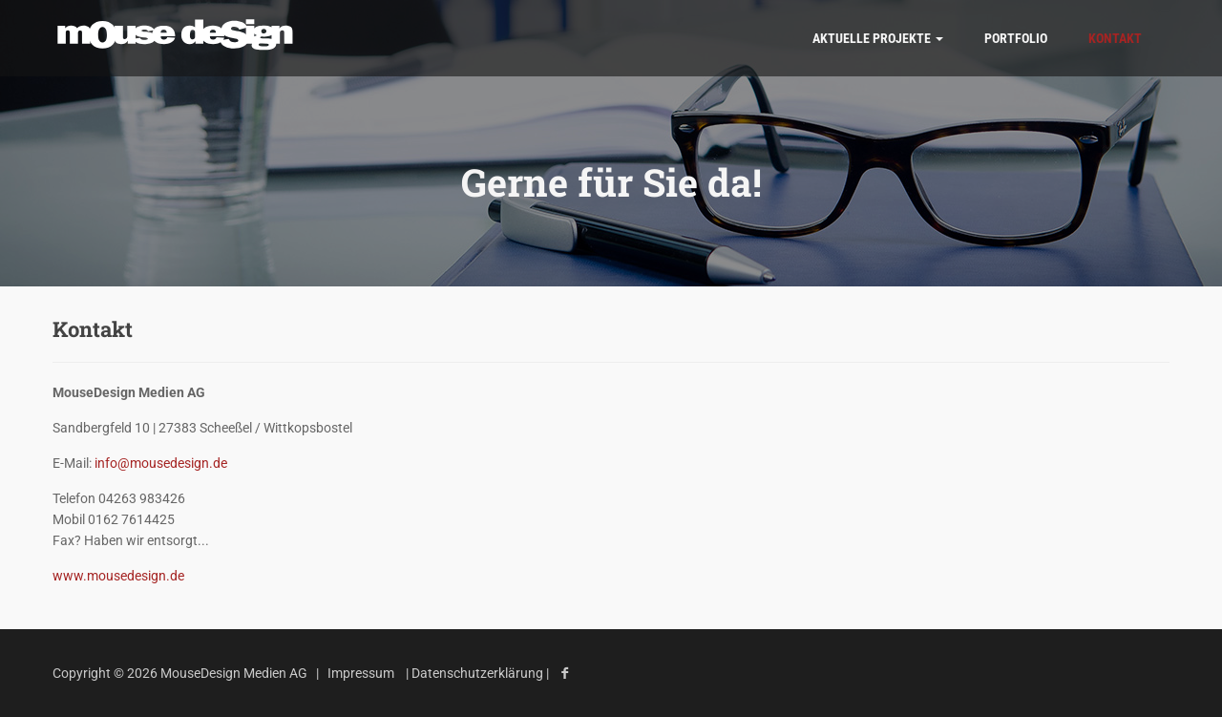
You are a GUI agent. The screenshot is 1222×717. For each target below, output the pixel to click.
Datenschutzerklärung (478, 673)
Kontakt (1115, 38)
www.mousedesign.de (118, 575)
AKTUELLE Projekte (877, 38)
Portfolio (1015, 38)
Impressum (360, 673)
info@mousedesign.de (161, 463)
